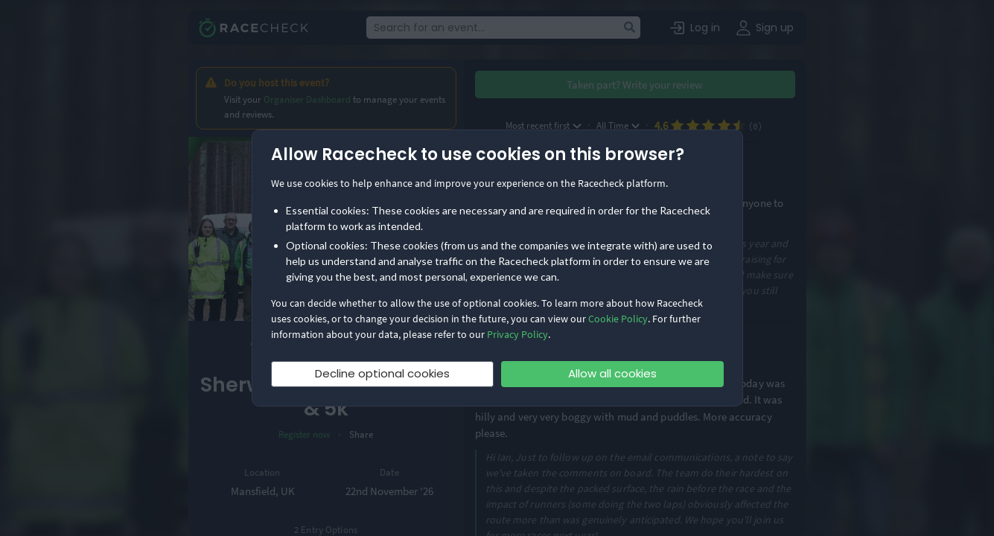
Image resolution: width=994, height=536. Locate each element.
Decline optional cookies (382, 373)
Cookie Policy (618, 318)
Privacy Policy (517, 334)
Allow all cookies (612, 373)
